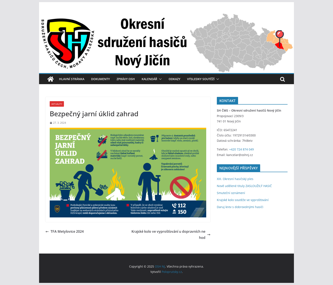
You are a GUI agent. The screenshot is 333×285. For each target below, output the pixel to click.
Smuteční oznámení (231, 193)
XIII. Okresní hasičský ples (235, 179)
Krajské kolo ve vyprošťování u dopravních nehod (170, 234)
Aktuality (56, 103)
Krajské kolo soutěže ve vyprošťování (243, 200)
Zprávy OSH (126, 79)
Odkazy (174, 79)
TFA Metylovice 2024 (64, 231)
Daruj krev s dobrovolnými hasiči (240, 207)
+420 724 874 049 (241, 149)
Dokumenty (100, 79)
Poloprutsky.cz (172, 272)
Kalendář (149, 79)
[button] (159, 79)
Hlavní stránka (71, 79)
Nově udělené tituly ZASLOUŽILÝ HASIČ (244, 186)
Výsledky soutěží (200, 79)
